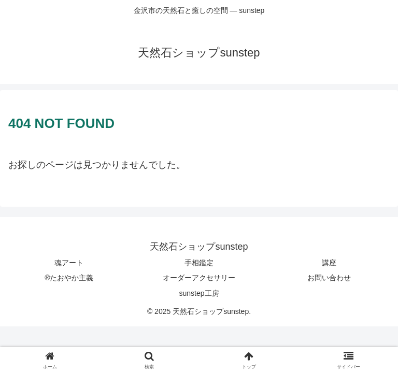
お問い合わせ (329, 278)
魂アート (68, 263)
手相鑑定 (199, 263)
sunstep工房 (199, 293)
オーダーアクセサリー (199, 278)
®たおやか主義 (69, 278)
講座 (329, 263)
